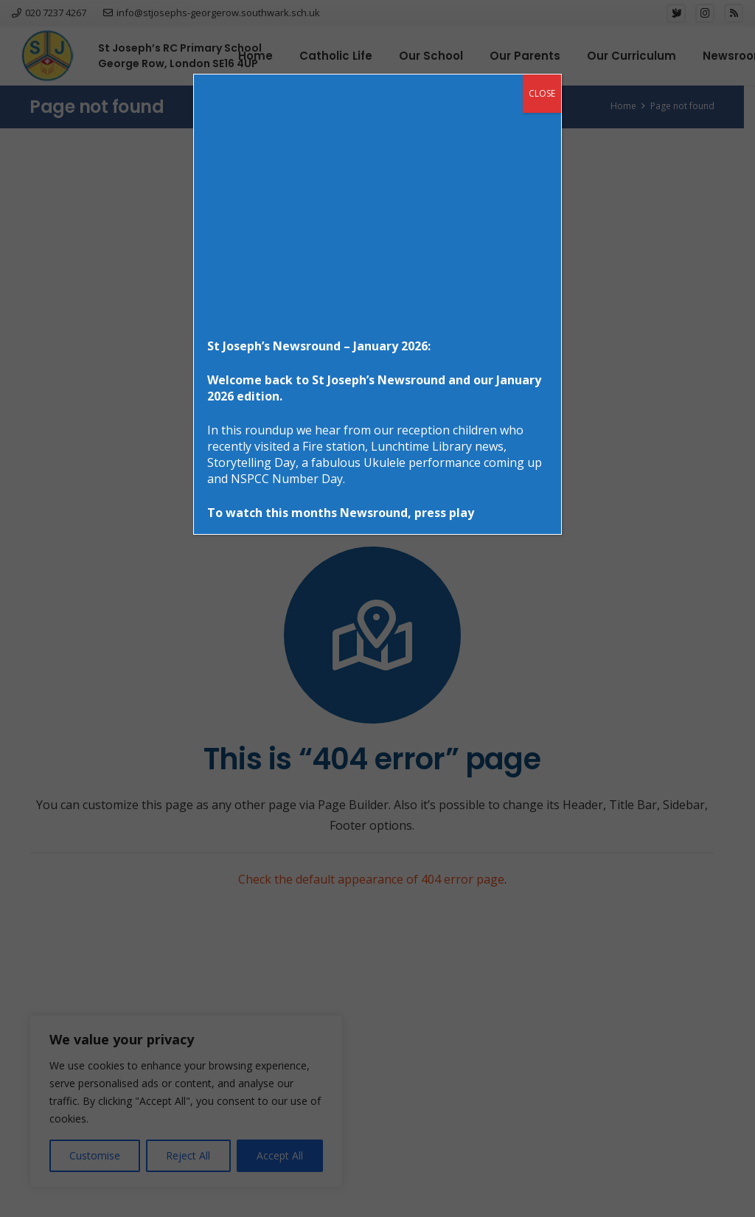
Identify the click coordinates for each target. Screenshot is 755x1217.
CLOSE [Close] (542, 93)
